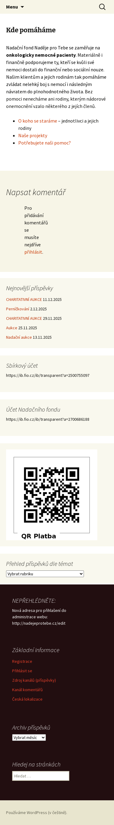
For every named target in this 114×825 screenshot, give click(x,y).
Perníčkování (17, 309)
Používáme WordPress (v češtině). (36, 812)
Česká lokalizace (27, 699)
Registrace (22, 661)
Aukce (11, 327)
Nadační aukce (19, 337)
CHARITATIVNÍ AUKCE (24, 299)
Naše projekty (32, 135)
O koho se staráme (37, 121)
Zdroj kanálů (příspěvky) (34, 680)
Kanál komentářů (27, 689)
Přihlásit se (22, 670)
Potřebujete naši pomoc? (45, 143)
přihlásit (33, 252)
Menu (12, 7)
